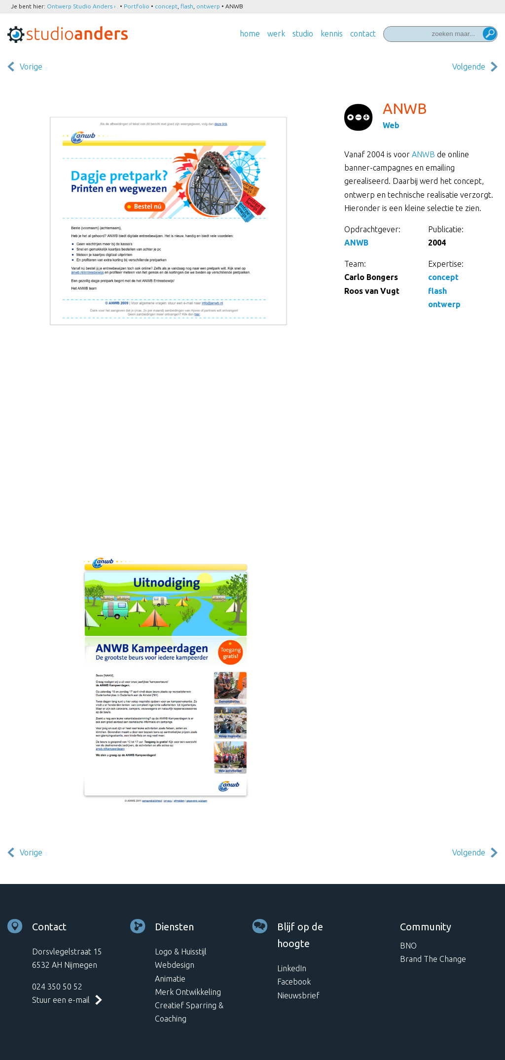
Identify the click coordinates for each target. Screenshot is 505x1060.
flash (186, 6)
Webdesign (174, 964)
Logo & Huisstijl (181, 951)
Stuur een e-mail (61, 999)
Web (391, 125)
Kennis (332, 33)
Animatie (170, 978)
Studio (302, 33)
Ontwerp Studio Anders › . (82, 6)
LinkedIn (291, 968)
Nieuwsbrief (298, 995)
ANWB (423, 154)
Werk (276, 33)
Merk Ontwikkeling (188, 992)
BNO (408, 945)
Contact (363, 33)
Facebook (294, 981)
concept (166, 6)
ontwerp (208, 6)
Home (250, 33)
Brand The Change (433, 958)
